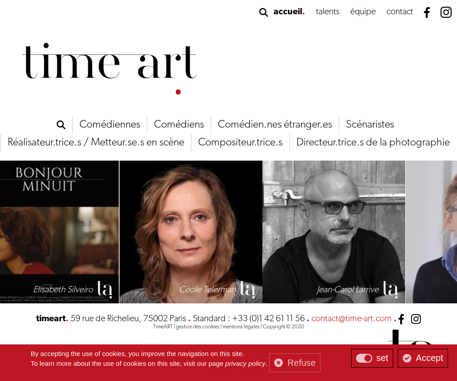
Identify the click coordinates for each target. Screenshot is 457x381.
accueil (288, 12)
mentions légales (241, 327)
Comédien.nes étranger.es (275, 125)
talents (328, 12)
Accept (429, 358)
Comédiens (179, 125)
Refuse (301, 363)
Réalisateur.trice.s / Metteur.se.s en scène (96, 142)
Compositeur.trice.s (240, 142)
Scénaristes (370, 125)
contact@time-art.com (352, 319)
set (382, 358)
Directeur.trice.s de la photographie (373, 142)
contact (399, 12)
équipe (363, 12)
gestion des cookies (198, 327)
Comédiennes (109, 125)
